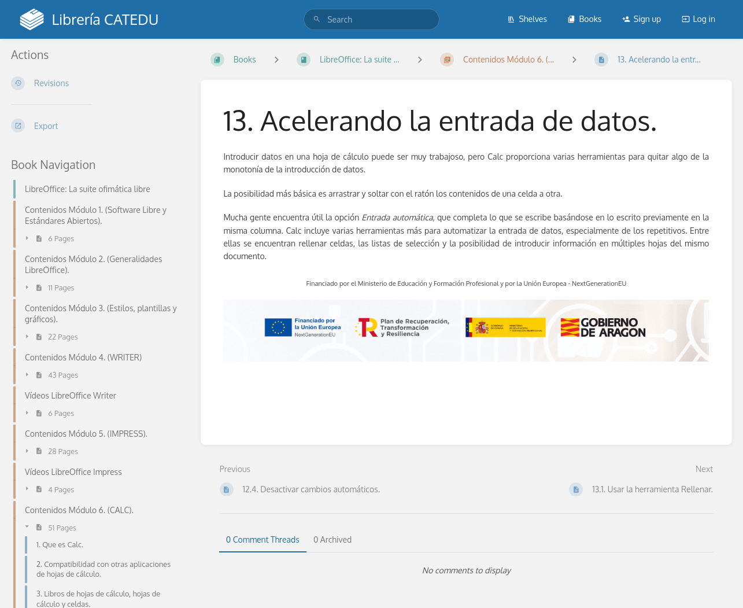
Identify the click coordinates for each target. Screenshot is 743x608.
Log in (698, 19)
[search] (371, 19)
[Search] (317, 19)
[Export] (96, 125)
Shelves (527, 19)
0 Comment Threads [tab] (263, 539)
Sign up (641, 19)
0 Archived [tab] (332, 539)
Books (584, 19)
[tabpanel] (466, 570)
